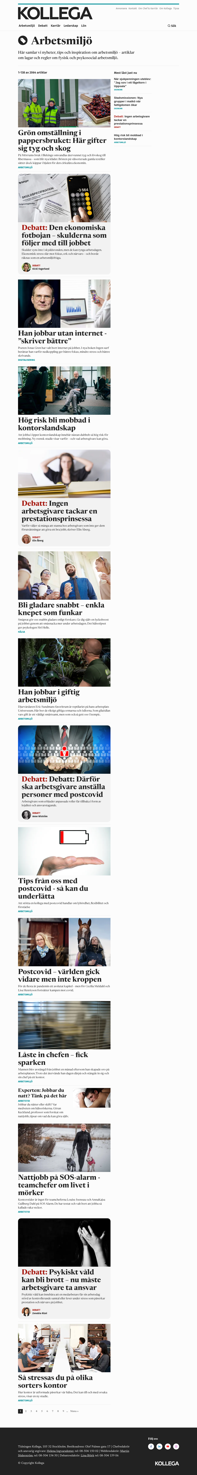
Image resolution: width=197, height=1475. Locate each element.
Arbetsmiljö (27, 25)
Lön (83, 25)
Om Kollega (165, 8)
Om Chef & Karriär (148, 8)
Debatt (43, 25)
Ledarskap (71, 25)
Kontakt (133, 8)
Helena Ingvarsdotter (60, 1451)
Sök (173, 26)
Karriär (55, 25)
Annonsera (121, 8)
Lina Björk (87, 1455)
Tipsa (176, 8)
